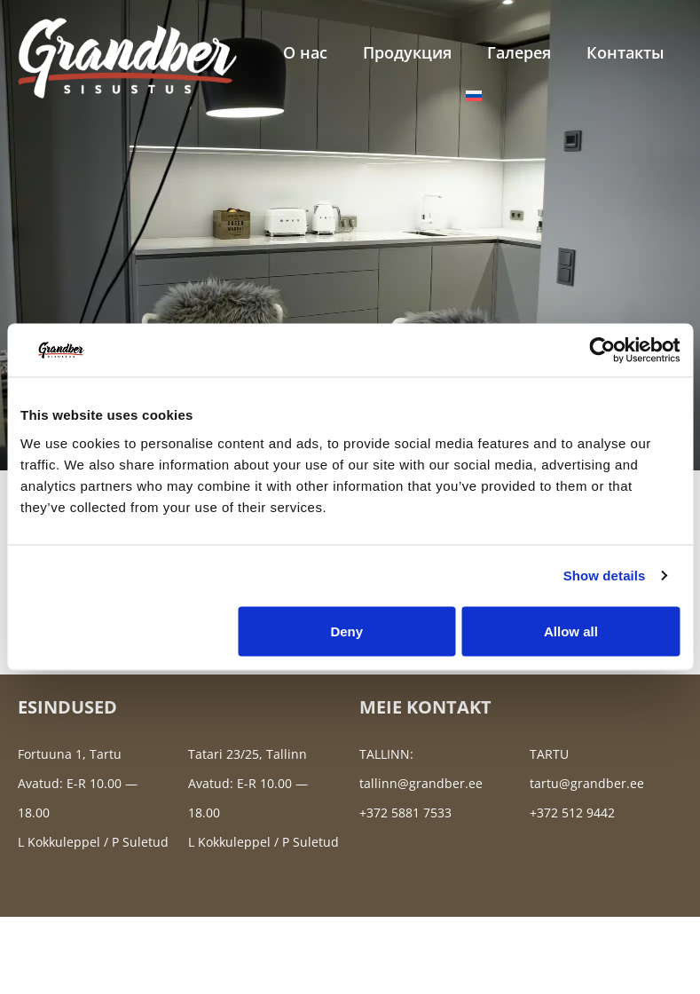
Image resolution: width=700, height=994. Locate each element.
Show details (604, 575)
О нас (305, 52)
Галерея (519, 52)
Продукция (407, 52)
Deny (346, 630)
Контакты (625, 52)
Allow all (571, 630)
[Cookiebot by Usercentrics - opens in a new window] (602, 350)
